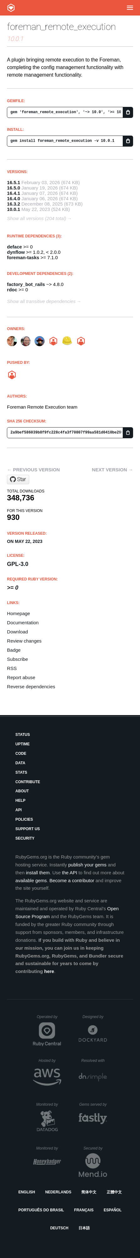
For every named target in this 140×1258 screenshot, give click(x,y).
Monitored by (48, 1104)
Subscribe (17, 659)
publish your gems (87, 864)
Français (84, 1210)
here (49, 971)
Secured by (95, 1148)
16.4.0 (13, 198)
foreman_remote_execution (61, 26)
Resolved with (94, 1060)
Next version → (112, 469)
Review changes (24, 641)
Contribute (27, 782)
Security (25, 838)
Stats (21, 772)
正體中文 (114, 1192)
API (18, 810)
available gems (31, 880)
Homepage (18, 613)
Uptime (22, 744)
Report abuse (21, 677)
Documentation (23, 622)
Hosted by (50, 1060)
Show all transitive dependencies (41, 301)
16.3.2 (13, 204)
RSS (12, 668)
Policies (24, 819)
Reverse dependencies (31, 686)
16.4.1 (13, 193)
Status (22, 734)
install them (38, 872)
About (22, 791)
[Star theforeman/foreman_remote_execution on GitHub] (18, 479)
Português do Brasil (41, 1210)
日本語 (84, 1228)
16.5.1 (13, 182)
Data (20, 763)
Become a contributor (71, 880)
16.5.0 (13, 187)
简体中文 (88, 1192)
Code (20, 753)
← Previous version (33, 469)
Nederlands (58, 1192)
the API (69, 872)
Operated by (49, 1019)
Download (17, 631)
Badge (13, 650)
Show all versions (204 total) (36, 218)
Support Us (27, 829)
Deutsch (59, 1228)
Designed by (95, 1017)
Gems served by (93, 1104)
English (26, 1192)
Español (112, 1210)
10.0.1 (13, 209)
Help (20, 800)
